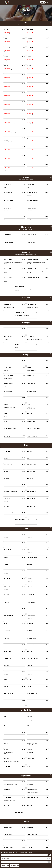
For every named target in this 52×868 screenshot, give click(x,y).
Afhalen (43, 2)
